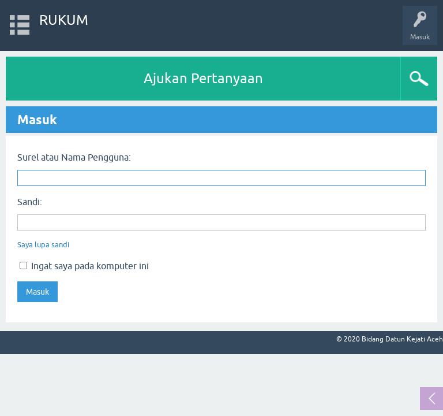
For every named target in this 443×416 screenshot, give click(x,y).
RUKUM (63, 20)
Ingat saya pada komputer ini (84, 266)
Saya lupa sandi (43, 244)
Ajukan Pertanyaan (203, 78)
